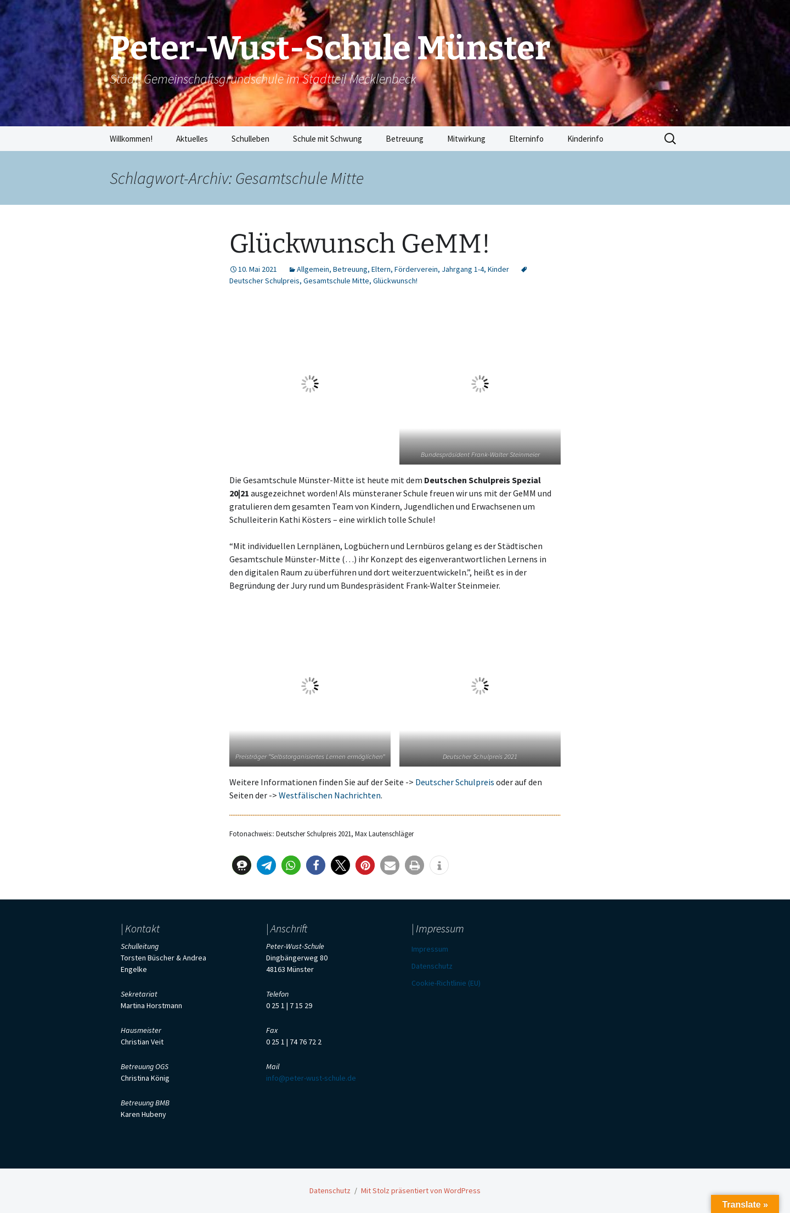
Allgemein (313, 269)
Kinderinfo (585, 138)
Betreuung (405, 138)
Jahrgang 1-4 (463, 269)
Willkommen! (131, 138)
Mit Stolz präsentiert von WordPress (421, 1190)
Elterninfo (526, 138)
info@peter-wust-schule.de (311, 1078)
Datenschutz (432, 966)
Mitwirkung (466, 138)
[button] (241, 865)
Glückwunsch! (395, 281)
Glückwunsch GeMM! (359, 244)
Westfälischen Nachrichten (330, 795)
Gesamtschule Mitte (336, 281)
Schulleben (250, 138)
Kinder (498, 269)
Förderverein (416, 269)
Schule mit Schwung (327, 138)
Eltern (381, 269)
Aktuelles (192, 138)
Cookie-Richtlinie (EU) (446, 983)
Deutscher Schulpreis (454, 781)
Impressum (429, 949)
